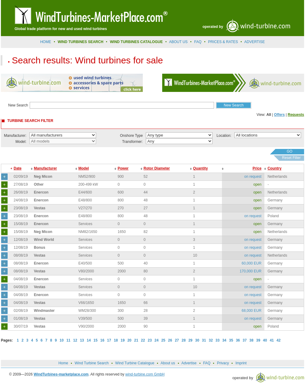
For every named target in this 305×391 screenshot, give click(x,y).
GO (290, 151)
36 (238, 340)
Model (84, 168)
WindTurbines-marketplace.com (61, 374)
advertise (254, 42)
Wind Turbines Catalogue (136, 42)
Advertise (188, 363)
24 (157, 340)
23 (150, 340)
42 (278, 340)
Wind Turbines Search (80, 42)
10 (62, 340)
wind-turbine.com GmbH (144, 374)
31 (204, 340)
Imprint (241, 363)
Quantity (200, 168)
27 (177, 340)
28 (184, 340)
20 (129, 340)
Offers (279, 115)
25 (163, 340)
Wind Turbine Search (92, 363)
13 (82, 340)
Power (123, 168)
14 (89, 340)
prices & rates (223, 42)
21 (136, 340)
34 (224, 340)
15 (95, 340)
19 (123, 340)
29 (190, 340)
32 (211, 340)
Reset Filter (291, 158)
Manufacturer (45, 168)
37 (244, 340)
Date (18, 168)
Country (274, 168)
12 (75, 340)
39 (258, 340)
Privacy (223, 363)
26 (170, 340)
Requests (296, 115)
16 (102, 340)
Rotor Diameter (157, 168)
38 (251, 340)
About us (178, 42)
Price (257, 168)
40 (265, 340)
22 (143, 340)
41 (272, 340)
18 (116, 340)
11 (68, 340)
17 (109, 340)
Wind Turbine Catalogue (134, 363)
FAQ (198, 42)
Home (45, 42)
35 (231, 340)
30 (197, 340)
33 (218, 340)
